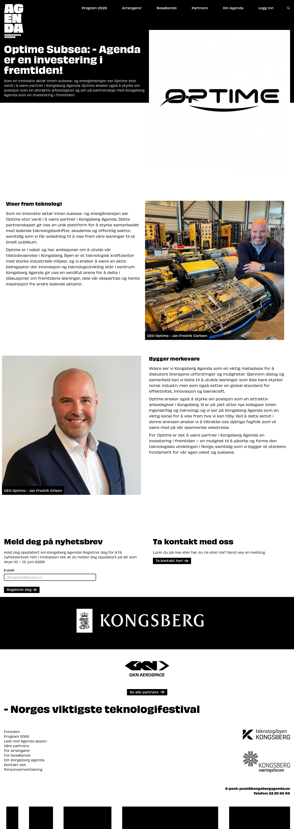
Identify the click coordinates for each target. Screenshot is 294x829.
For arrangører (17, 750)
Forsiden (12, 731)
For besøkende (17, 755)
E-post (9, 570)
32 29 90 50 (279, 793)
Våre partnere (16, 746)
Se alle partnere (144, 692)
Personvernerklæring (23, 769)
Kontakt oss (15, 764)
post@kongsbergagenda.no (264, 788)
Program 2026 (16, 736)
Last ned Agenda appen (25, 741)
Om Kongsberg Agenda (24, 760)
